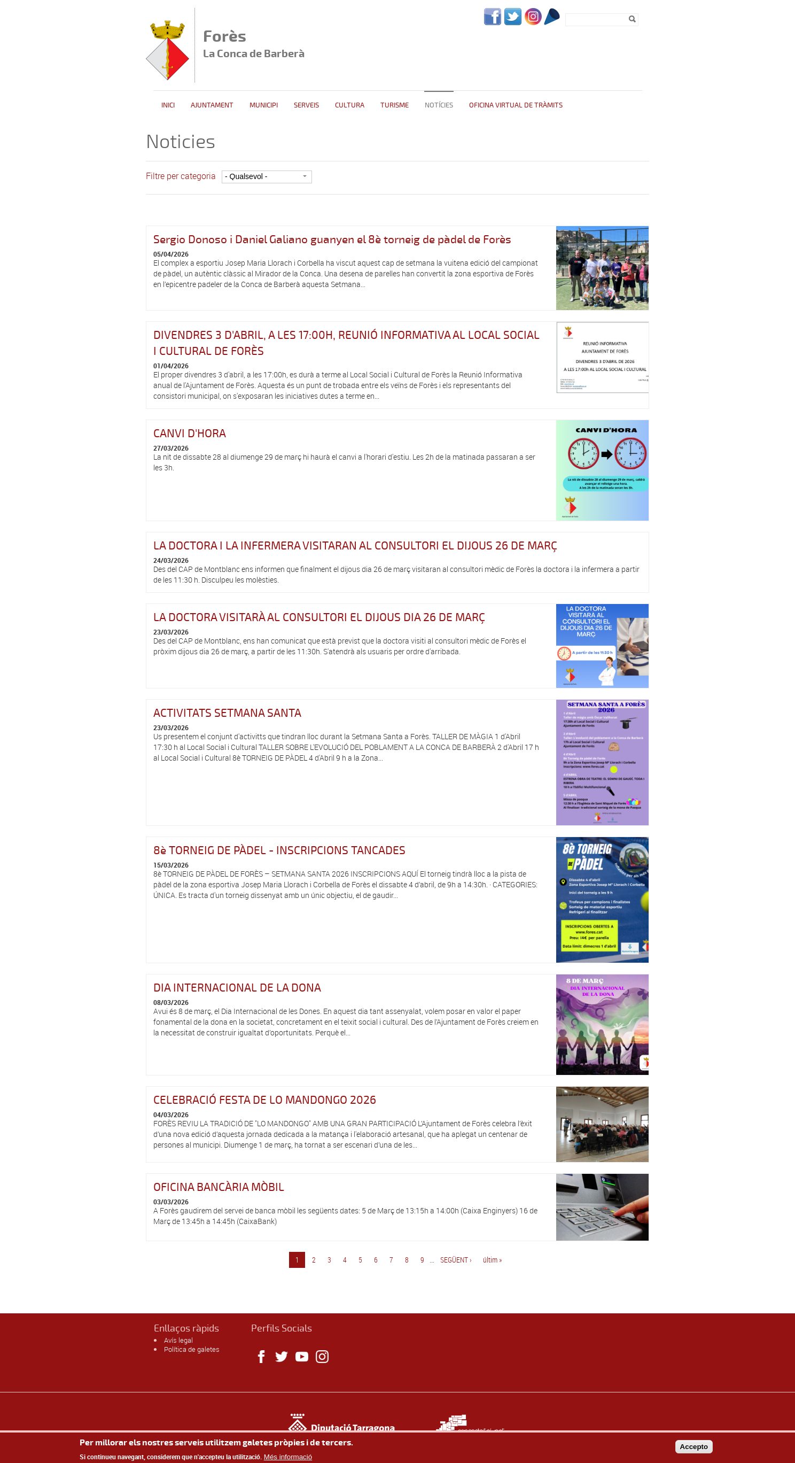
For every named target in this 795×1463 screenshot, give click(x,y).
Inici (168, 105)
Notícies (439, 105)
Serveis (306, 105)
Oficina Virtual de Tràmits (516, 105)
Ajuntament (212, 105)
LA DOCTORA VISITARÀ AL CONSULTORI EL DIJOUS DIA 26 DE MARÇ (319, 617)
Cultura (349, 105)
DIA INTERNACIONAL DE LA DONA (237, 988)
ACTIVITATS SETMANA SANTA (227, 713)
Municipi (264, 105)
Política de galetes (192, 1349)
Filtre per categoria (181, 176)
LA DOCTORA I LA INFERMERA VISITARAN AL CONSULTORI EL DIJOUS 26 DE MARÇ (355, 546)
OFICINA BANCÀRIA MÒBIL (218, 1187)
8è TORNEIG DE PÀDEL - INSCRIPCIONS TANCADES (279, 850)
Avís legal (178, 1340)
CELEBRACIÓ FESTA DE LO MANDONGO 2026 (264, 1100)
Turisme (394, 105)
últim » (492, 1260)
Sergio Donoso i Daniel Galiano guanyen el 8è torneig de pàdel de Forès (332, 239)
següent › (456, 1260)
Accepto (694, 1449)
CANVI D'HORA (189, 433)
